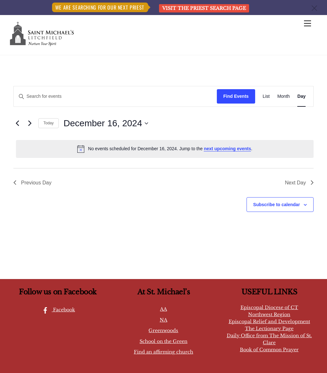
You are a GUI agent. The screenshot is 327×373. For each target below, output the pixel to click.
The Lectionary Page (269, 328)
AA (163, 309)
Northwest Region (269, 314)
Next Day (299, 182)
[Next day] (30, 123)
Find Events (235, 96)
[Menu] (307, 23)
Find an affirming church (163, 352)
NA (163, 320)
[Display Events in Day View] (301, 96)
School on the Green (163, 341)
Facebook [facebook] (57, 310)
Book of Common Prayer (269, 350)
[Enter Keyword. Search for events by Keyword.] (115, 96)
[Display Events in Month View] (283, 96)
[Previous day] (17, 123)
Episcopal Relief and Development (269, 321)
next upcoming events (227, 148)
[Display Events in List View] (266, 96)
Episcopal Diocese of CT (269, 307)
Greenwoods (163, 330)
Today (48, 123)
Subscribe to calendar (276, 204)
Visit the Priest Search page (204, 8)
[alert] (165, 149)
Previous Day (32, 182)
